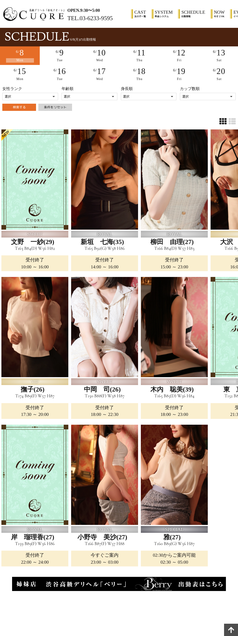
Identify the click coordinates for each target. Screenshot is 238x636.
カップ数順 (190, 87)
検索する (19, 108)
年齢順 (67, 87)
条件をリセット (55, 108)
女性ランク (12, 87)
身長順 (127, 87)
